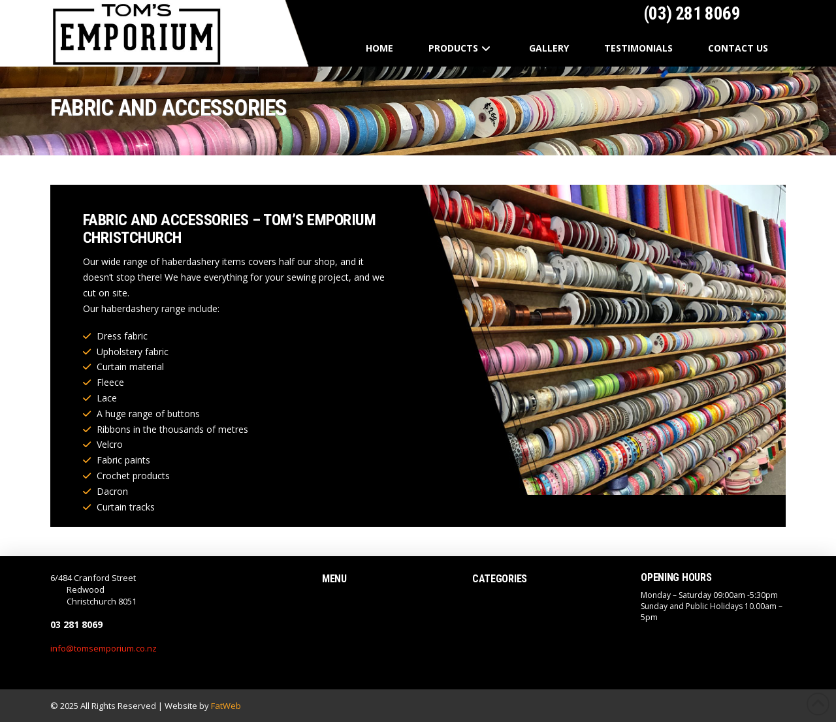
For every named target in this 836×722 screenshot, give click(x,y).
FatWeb (226, 706)
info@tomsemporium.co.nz (103, 648)
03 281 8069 (76, 624)
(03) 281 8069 (689, 13)
